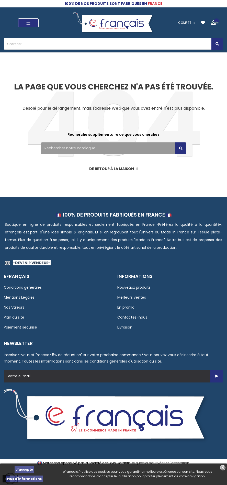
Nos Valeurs (14, 307)
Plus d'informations (24, 479)
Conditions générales (23, 287)
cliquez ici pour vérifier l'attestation (160, 463)
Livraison (124, 327)
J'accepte (24, 469)
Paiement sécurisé (20, 327)
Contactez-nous (132, 317)
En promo (125, 307)
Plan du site (14, 317)
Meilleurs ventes (131, 297)
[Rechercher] (113, 148)
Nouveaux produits (134, 287)
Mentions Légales (19, 297)
